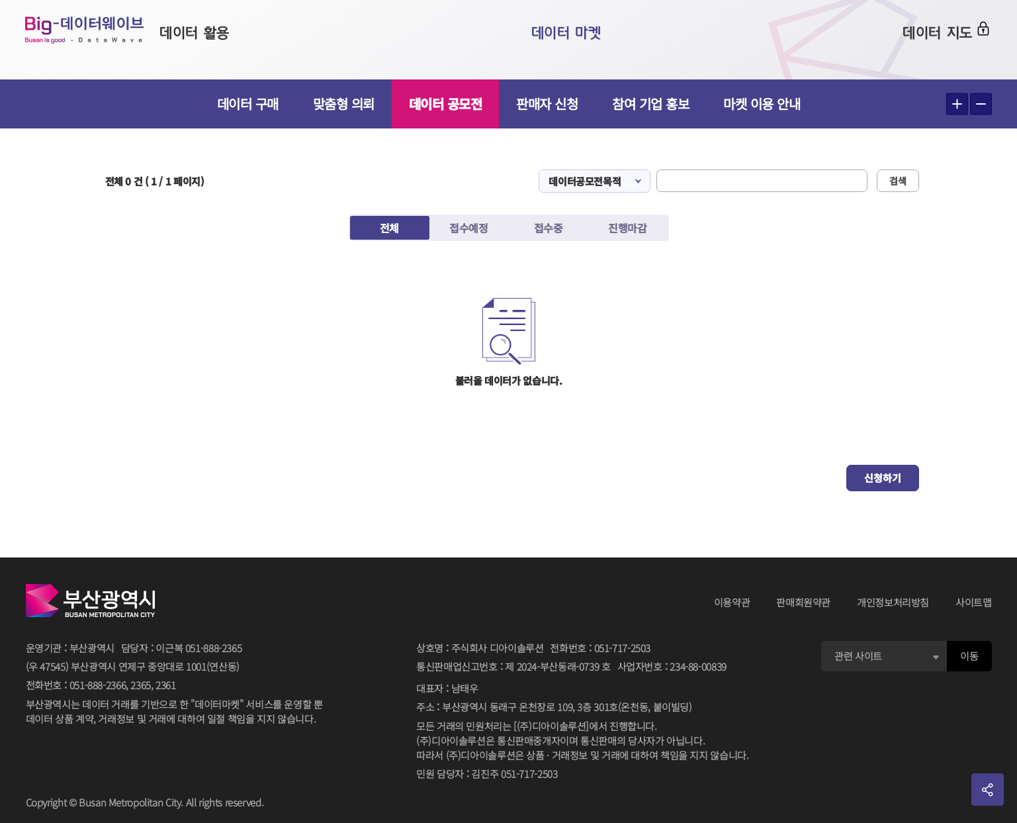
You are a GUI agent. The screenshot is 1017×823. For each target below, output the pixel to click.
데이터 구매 (248, 103)
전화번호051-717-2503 (600, 648)
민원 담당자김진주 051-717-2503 (486, 774)
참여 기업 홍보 (650, 103)
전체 (389, 228)
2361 (165, 685)
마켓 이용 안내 (761, 103)
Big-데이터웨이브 (106, 39)
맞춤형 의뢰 (344, 103)
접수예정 (468, 228)
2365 (140, 685)
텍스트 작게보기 (981, 104)
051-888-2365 (213, 648)
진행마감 (627, 228)
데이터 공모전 (445, 103)
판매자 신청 (547, 103)
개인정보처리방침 (893, 602)
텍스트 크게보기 (957, 104)
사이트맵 (973, 602)
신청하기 (882, 478)
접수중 (548, 228)
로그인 (968, 37)
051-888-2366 (97, 685)
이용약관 (732, 602)
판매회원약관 (803, 602)
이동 (969, 656)
